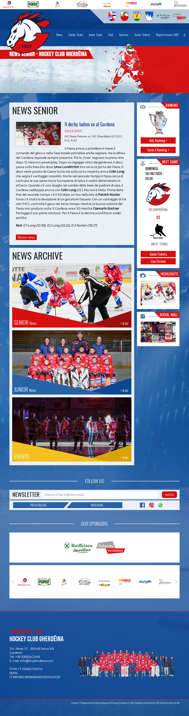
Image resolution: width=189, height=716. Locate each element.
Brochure (87, 505)
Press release (47, 505)
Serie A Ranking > (158, 150)
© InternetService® (168, 702)
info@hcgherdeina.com (36, 661)
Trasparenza (87, 702)
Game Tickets (158, 254)
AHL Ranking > (158, 140)
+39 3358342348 (27, 657)
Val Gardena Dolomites (143, 702)
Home (74, 702)
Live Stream (158, 261)
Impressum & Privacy (107, 702)
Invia (169, 495)
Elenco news (26, 237)
